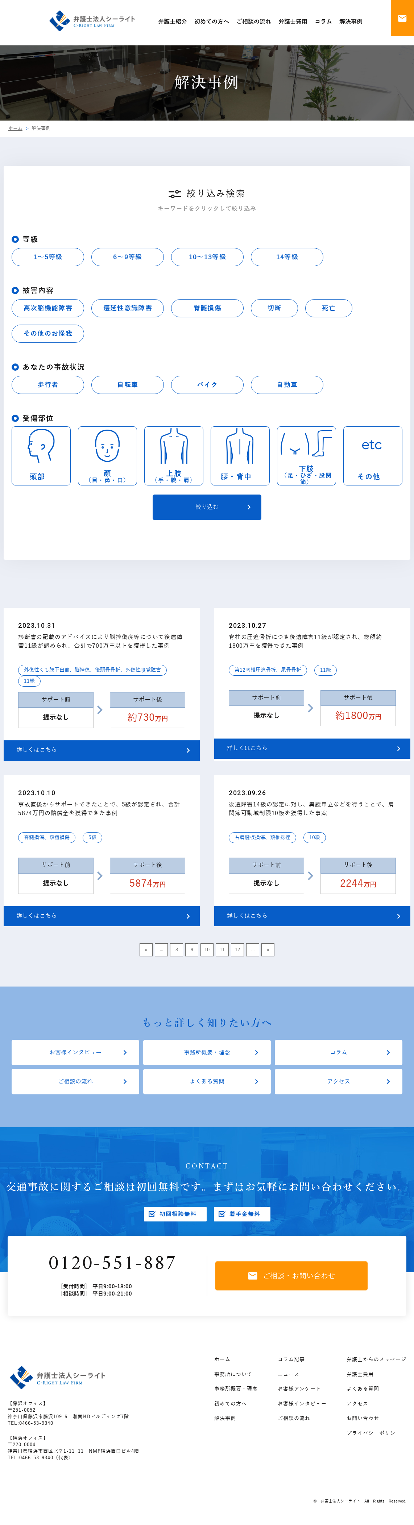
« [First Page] (146, 949)
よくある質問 (207, 1081)
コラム (338, 1052)
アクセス (338, 1081)
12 (237, 949)
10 (207, 949)
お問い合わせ (363, 1418)
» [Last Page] (267, 949)
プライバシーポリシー (374, 1433)
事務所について (233, 1374)
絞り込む (207, 507)
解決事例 (225, 1418)
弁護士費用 (360, 1374)
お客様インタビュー (75, 1052)
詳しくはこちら (36, 750)
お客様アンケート (299, 1389)
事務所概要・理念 (207, 1052)
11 (222, 949)
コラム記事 (291, 1359)
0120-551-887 (112, 1264)
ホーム (15, 128)
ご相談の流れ (75, 1081)
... (161, 949)
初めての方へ (230, 1404)
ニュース (288, 1374)
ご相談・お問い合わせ (291, 1276)
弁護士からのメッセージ (376, 1359)
